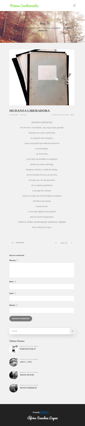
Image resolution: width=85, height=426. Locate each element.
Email (12, 293)
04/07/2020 (23, 115)
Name (12, 282)
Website (13, 305)
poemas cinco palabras (52, 28)
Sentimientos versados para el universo (27, 28)
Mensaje (13, 260)
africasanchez (15, 115)
